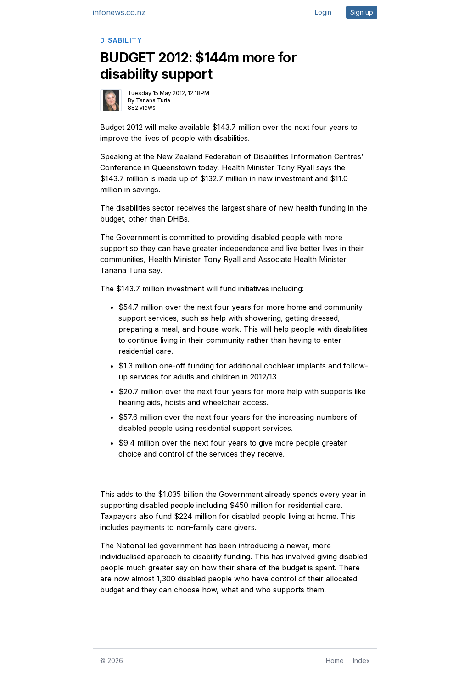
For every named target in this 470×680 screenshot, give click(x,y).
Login (323, 12)
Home (335, 660)
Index (361, 660)
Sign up (361, 12)
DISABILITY (121, 40)
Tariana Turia (153, 100)
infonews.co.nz (119, 12)
